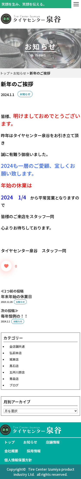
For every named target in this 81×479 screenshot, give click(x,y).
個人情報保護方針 (18, 459)
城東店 (14, 359)
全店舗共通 (17, 346)
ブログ (14, 385)
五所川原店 (17, 372)
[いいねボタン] (6, 266)
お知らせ (25, 94)
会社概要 (11, 450)
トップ (9, 442)
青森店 (14, 378)
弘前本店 (16, 353)
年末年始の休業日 (16, 296)
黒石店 (14, 366)
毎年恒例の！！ (14, 316)
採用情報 (34, 450)
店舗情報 (53, 442)
